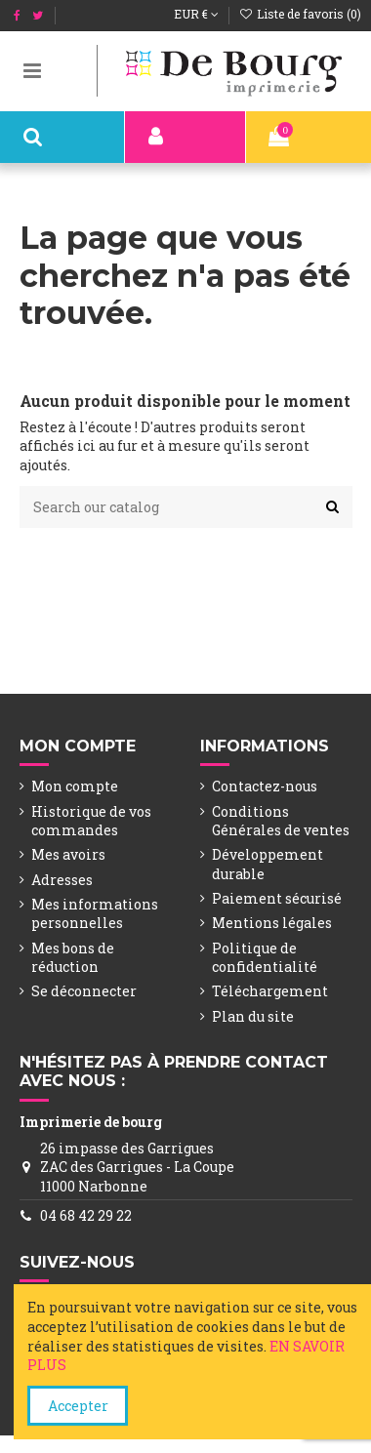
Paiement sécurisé (277, 898)
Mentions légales (272, 922)
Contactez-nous (264, 786)
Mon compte (74, 786)
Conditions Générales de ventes (281, 821)
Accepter (78, 1405)
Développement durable (267, 864)
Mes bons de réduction (72, 958)
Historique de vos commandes (91, 821)
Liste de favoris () (300, 13)
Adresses (62, 879)
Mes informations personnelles (94, 914)
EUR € (196, 13)
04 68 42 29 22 (86, 1215)
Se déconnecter (84, 991)
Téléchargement (270, 991)
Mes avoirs (68, 854)
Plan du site (253, 1016)
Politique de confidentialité (264, 958)
